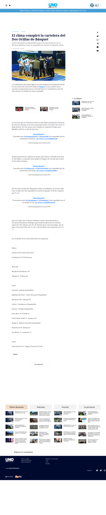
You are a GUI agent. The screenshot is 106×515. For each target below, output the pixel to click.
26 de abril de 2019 (45, 143)
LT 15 (84, 10)
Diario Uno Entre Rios (26, 460)
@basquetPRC (44, 136)
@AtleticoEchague (42, 168)
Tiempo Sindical (74, 10)
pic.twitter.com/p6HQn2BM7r (47, 171)
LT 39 (80, 10)
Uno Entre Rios (15, 31)
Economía (59, 10)
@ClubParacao (29, 168)
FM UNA (48, 463)
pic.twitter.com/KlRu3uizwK (45, 202)
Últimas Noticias (25, 10)
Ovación (47, 10)
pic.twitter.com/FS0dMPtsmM (46, 139)
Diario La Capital (25, 458)
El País (53, 10)
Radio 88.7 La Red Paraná (52, 458)
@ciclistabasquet (31, 200)
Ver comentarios (38, 364)
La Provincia (34, 10)
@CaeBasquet (43, 200)
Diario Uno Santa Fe (26, 462)
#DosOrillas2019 (38, 134)
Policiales (42, 10)
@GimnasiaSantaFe (31, 136)
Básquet (23, 31)
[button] (6, 5)
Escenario (65, 10)
